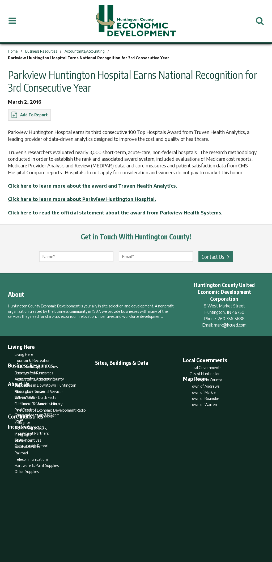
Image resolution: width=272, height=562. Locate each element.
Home (91, 537)
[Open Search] (260, 21)
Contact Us (216, 256)
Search (109, 537)
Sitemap (178, 537)
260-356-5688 (231, 318)
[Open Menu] (12, 21)
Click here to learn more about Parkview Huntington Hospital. (82, 199)
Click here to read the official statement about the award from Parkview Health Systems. (116, 212)
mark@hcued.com (230, 325)
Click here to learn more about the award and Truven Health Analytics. (92, 186)
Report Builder (133, 537)
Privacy (159, 537)
